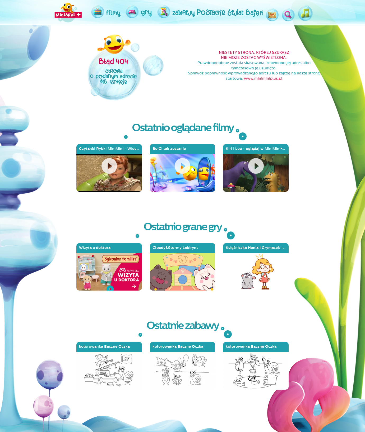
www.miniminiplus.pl (263, 78)
